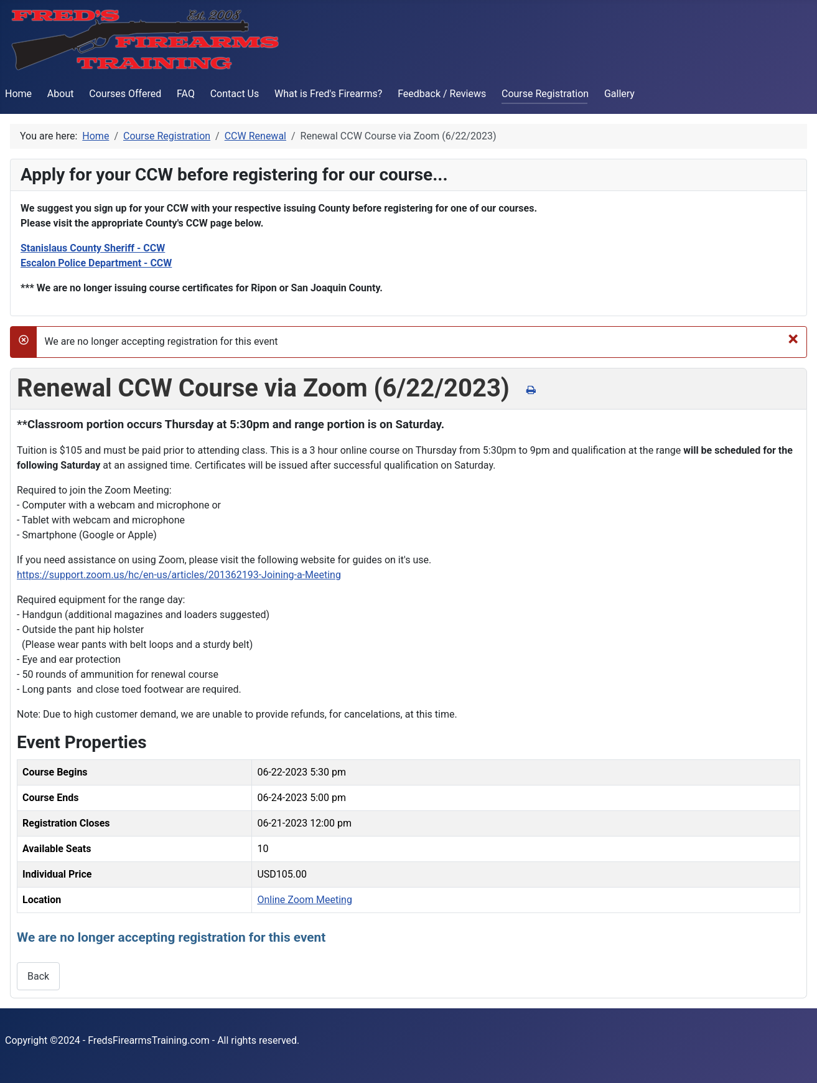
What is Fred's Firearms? (328, 94)
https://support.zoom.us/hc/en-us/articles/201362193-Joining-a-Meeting (179, 575)
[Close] (793, 338)
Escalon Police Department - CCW (96, 263)
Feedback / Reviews (442, 94)
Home (18, 94)
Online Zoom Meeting (304, 900)
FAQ (186, 94)
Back (38, 976)
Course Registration (545, 94)
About (60, 94)
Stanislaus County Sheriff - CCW (93, 248)
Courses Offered (125, 94)
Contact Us (234, 94)
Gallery (619, 94)
